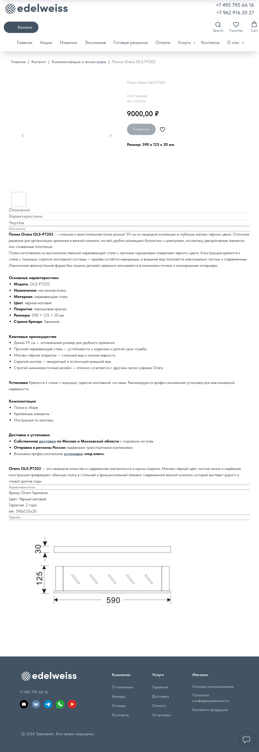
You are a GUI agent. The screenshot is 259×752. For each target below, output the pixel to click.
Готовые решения (130, 42)
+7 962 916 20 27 (235, 13)
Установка (160, 715)
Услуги (185, 42)
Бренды (117, 696)
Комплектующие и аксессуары (79, 61)
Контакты (210, 42)
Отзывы (118, 705)
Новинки (68, 42)
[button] (218, 26)
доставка (47, 441)
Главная (24, 42)
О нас (234, 42)
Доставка (159, 696)
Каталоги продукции (209, 709)
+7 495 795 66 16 (235, 5)
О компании (121, 687)
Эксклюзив (95, 42)
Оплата (162, 42)
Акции (46, 42)
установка (73, 453)
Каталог (38, 61)
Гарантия (159, 687)
